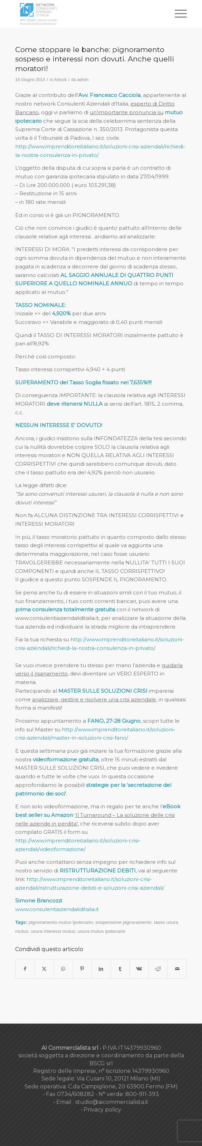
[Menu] (177, 14)
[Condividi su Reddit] (158, 968)
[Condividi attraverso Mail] (177, 968)
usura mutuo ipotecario (101, 931)
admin (82, 79)
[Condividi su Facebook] (25, 968)
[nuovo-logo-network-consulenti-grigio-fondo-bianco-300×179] (84, 14)
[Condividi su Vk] (139, 968)
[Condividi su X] (44, 968)
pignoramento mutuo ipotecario (61, 922)
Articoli (60, 79)
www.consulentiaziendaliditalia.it (57, 909)
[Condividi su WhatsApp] (63, 968)
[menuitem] (177, 14)
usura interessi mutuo (53, 931)
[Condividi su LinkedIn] (101, 968)
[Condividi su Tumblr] (120, 968)
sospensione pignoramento (123, 922)
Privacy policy (102, 1109)
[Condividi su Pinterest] (82, 968)
